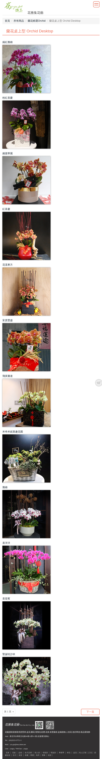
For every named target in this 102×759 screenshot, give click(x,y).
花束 (7, 753)
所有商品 (19, 20)
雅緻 (5, 487)
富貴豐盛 (7, 320)
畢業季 (61, 753)
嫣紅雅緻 (7, 42)
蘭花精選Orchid (37, 20)
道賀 (20, 755)
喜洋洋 (6, 543)
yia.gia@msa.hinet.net (18, 744)
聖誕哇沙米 (8, 654)
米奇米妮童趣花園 (12, 431)
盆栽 (20, 753)
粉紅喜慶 (7, 97)
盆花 (75, 753)
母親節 (45, 753)
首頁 (7, 20)
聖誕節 (53, 753)
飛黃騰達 (7, 376)
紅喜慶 (6, 209)
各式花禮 (28, 753)
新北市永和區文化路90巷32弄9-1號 (23, 736)
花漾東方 (7, 264)
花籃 (14, 753)
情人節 (37, 753)
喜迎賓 (6, 598)
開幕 (43, 755)
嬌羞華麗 (7, 153)
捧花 (68, 753)
